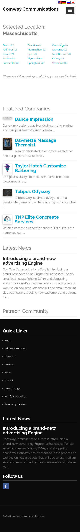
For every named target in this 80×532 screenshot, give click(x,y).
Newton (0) (9, 58)
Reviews (9, 364)
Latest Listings (12, 388)
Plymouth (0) (35, 58)
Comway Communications (31, 9)
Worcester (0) (59, 63)
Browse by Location (15, 404)
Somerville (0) (11, 63)
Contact (9, 380)
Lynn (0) (32, 54)
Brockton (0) (34, 45)
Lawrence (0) (59, 49)
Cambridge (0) (60, 45)
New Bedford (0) (61, 54)
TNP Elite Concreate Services (37, 219)
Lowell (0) (8, 54)
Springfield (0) (36, 63)
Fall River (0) (10, 49)
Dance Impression (34, 119)
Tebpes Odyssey (32, 191)
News (8, 372)
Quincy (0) (58, 58)
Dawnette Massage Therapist (35, 143)
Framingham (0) (37, 49)
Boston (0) (8, 45)
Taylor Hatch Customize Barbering (40, 168)
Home (8, 340)
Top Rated (10, 356)
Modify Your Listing (15, 396)
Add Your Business (15, 348)
